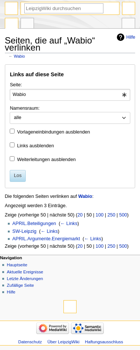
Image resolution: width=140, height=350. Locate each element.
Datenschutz (30, 342)
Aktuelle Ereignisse (25, 272)
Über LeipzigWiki (63, 342)
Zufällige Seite (20, 285)
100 (99, 215)
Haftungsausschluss (104, 342)
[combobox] (70, 95)
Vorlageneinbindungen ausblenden (53, 132)
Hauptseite (17, 265)
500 (123, 215)
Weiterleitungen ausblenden (46, 159)
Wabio (19, 56)
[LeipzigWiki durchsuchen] (63, 8)
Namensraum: (25, 108)
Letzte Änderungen (25, 278)
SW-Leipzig (24, 231)
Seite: (16, 84)
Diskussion (27, 24)
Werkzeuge (128, 24)
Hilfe (130, 37)
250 (111, 215)
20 (80, 215)
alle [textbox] (17, 117)
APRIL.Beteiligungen (34, 223)
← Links (68, 223)
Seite (11, 24)
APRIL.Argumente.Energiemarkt (46, 238)
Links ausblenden (35, 145)
